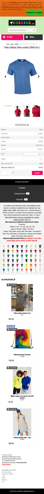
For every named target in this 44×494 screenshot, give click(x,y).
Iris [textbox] (40, 154)
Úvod (8, 44)
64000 (5, 210)
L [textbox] (40, 159)
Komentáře (22, 199)
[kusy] (6, 172)
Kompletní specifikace (22, 182)
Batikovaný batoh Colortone (22, 355)
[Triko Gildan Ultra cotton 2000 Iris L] (22, 76)
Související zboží (22, 193)
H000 (14, 210)
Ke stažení (22, 188)
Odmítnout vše (31, 13)
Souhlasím (39, 13)
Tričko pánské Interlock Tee (22, 313)
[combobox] (33, 153)
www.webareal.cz (28, 491)
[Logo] (22, 23)
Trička (12, 44)
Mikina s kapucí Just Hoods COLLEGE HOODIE (22, 397)
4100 (9, 210)
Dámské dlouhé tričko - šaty (22, 438)
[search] (34, 30)
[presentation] (5, 77)
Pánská (16, 44)
